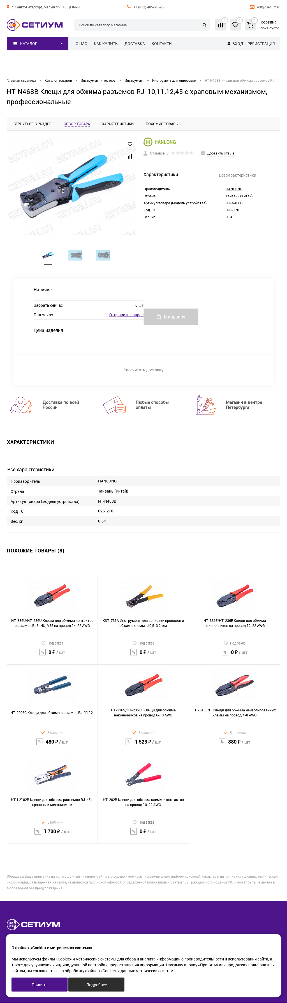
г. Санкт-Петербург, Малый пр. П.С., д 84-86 (46, 7)
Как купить (106, 43)
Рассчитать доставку (143, 370)
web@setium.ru (268, 7)
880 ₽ (235, 745)
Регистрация (261, 43)
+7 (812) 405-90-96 (148, 7)
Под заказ (52, 643)
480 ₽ (52, 745)
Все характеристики (237, 175)
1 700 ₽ (52, 835)
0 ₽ (52, 656)
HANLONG (234, 188)
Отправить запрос (126, 315)
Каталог (25, 43)
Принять (40, 984)
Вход (237, 43)
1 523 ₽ (143, 745)
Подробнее (96, 984)
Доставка (134, 43)
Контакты (162, 43)
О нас (81, 43)
